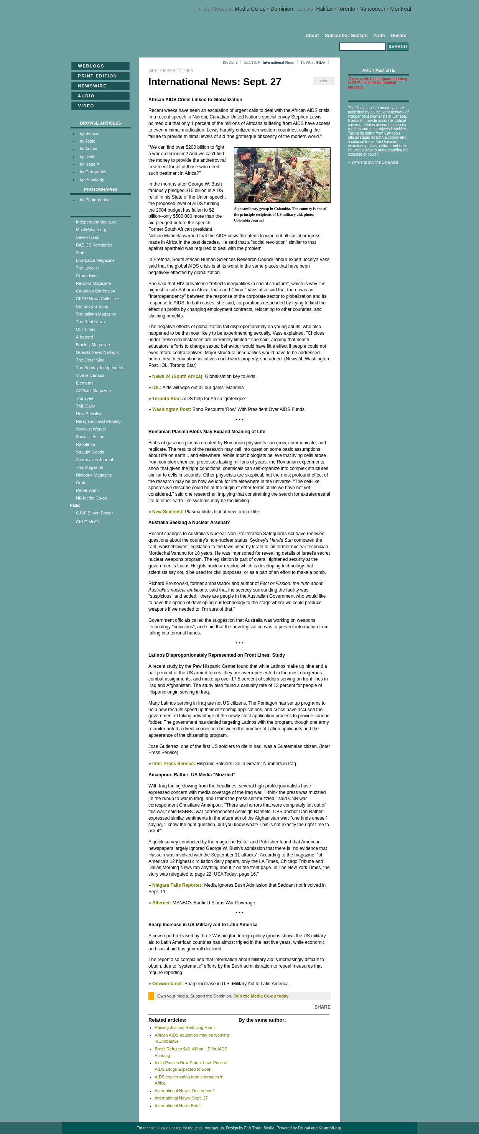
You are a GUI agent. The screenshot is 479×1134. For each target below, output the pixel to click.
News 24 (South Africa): (178, 376)
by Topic (87, 141)
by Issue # (89, 164)
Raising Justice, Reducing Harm (185, 1027)
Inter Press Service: (173, 763)
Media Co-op (250, 9)
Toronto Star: (166, 398)
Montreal (400, 9)
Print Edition (95, 76)
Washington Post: (171, 409)
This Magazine (90, 467)
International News (278, 62)
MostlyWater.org (91, 229)
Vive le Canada (90, 375)
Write (379, 35)
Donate (399, 35)
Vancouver (372, 9)
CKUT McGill (88, 521)
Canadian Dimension (95, 291)
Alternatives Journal (94, 459)
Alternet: (161, 903)
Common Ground (92, 306)
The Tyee (85, 398)
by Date (87, 156)
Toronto (346, 9)
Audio (84, 96)
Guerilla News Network (97, 352)
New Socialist (88, 413)
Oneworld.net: (167, 983)
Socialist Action (90, 436)
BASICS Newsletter (94, 245)
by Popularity (92, 179)
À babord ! (85, 337)
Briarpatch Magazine (95, 260)
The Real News (90, 321)
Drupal (304, 1128)
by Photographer (95, 199)
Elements (85, 383)
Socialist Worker (91, 429)
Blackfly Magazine (93, 344)
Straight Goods (90, 452)
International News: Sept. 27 (181, 1098)
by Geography (93, 171)
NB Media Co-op (91, 498)
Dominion (281, 9)
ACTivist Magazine (93, 390)
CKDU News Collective (97, 298)
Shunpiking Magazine (96, 314)
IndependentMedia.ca (96, 222)
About (312, 35)
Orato (81, 482)
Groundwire (87, 275)
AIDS (320, 62)
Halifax (324, 9)
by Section (89, 133)
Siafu (81, 252)
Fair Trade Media (259, 1128)
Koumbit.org (330, 1128)
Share (322, 1007)
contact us (214, 1128)
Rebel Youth (87, 490)
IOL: (156, 387)
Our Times (85, 329)
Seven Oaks (87, 237)
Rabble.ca (85, 444)
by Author (88, 148)
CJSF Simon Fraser (94, 513)
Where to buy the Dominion (375, 162)
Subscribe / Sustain (346, 35)
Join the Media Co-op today (261, 996)
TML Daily (85, 406)
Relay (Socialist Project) (98, 421)
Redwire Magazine (93, 283)
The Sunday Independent (99, 367)
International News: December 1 (185, 1090)
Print (323, 81)
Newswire (90, 86)
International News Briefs (178, 1105)
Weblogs (88, 66)
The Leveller (87, 268)
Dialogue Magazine (94, 475)
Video (83, 106)
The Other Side (90, 360)
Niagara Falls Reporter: (177, 885)
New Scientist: (168, 511)
